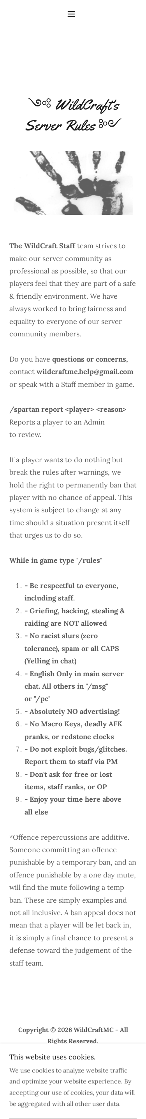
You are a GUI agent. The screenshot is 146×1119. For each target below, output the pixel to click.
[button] (73, 14)
